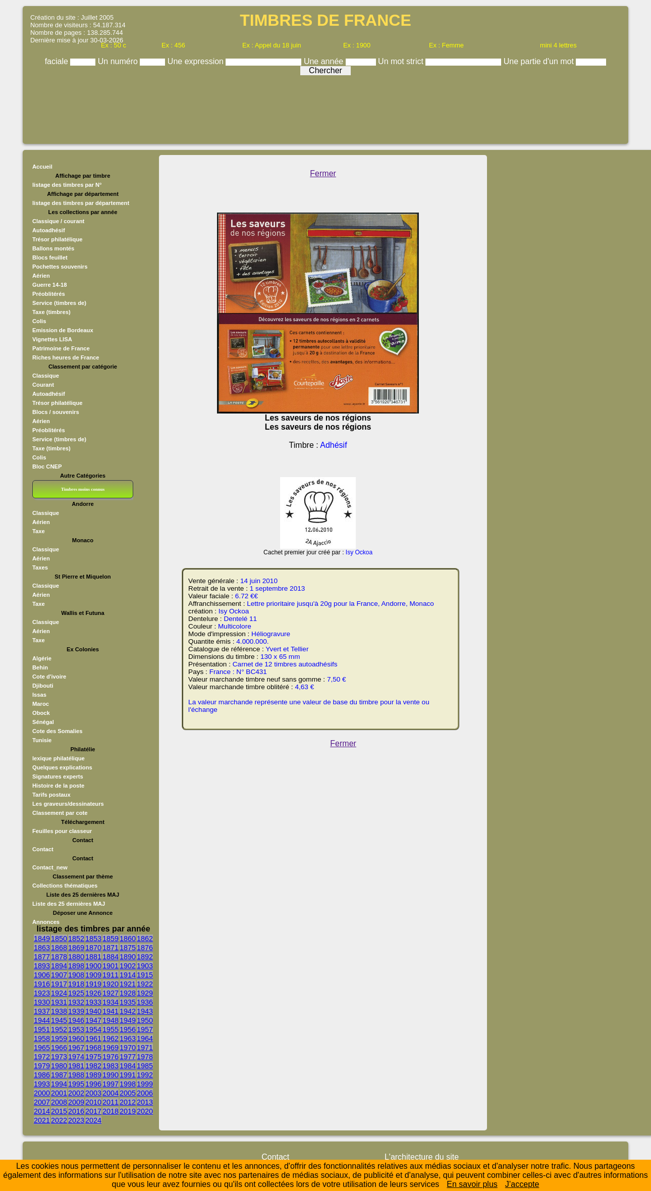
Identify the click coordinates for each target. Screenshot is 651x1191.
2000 (42, 1093)
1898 (76, 966)
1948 (110, 1020)
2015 (59, 1111)
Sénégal (43, 722)
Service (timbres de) (59, 303)
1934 (110, 1002)
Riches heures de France (65, 357)
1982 (93, 1066)
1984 (128, 1066)
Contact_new (50, 867)
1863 (42, 948)
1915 (145, 975)
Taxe (38, 531)
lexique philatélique (58, 758)
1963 (128, 1038)
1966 (59, 1048)
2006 (145, 1093)
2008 (59, 1102)
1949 (128, 1020)
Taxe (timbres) (51, 312)
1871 (110, 948)
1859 (110, 939)
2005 (128, 1093)
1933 (93, 1002)
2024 (93, 1120)
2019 (128, 1111)
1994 (59, 1084)
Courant (43, 385)
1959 (59, 1038)
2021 (42, 1120)
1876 (145, 948)
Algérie (41, 658)
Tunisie (41, 740)
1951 (42, 1029)
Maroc (40, 704)
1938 (59, 1011)
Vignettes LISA (52, 339)
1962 (110, 1038)
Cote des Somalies (57, 731)
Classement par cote (59, 813)
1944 (42, 1020)
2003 (93, 1093)
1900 (93, 966)
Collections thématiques (64, 886)
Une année (325, 61)
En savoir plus (472, 1184)
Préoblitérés (48, 294)
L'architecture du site (422, 1157)
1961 (93, 1038)
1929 (145, 993)
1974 (76, 1057)
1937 (42, 1011)
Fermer (323, 173)
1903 (145, 966)
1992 (145, 1075)
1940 (93, 1011)
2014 (42, 1111)
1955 (110, 1029)
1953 (76, 1029)
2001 (59, 1093)
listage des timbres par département (80, 203)
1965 (42, 1048)
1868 (59, 948)
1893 (42, 966)
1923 (42, 993)
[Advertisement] (325, 107)
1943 (145, 1011)
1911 (110, 975)
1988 (76, 1075)
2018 (110, 1111)
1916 (42, 984)
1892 (145, 957)
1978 (145, 1057)
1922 (145, 984)
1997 (110, 1084)
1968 (93, 1048)
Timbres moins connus (82, 489)
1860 (128, 939)
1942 (128, 1011)
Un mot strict (401, 61)
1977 (128, 1057)
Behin (40, 667)
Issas (39, 695)
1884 (110, 957)
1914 (128, 975)
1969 (110, 1048)
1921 (128, 984)
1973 (59, 1057)
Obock (41, 713)
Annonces (46, 922)
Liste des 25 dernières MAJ (68, 904)
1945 (59, 1020)
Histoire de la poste (58, 786)
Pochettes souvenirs (59, 267)
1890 (128, 957)
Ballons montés (53, 248)
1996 (93, 1084)
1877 (42, 957)
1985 (145, 1066)
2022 (59, 1120)
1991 (128, 1075)
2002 (76, 1093)
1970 (128, 1048)
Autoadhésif (48, 230)
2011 (110, 1102)
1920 (110, 984)
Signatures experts (57, 776)
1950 (145, 1020)
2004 (110, 1093)
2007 (42, 1102)
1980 (59, 1066)
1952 (59, 1029)
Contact (42, 849)
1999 (145, 1084)
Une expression (197, 61)
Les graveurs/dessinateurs (68, 804)
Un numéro (119, 61)
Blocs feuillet (50, 257)
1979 (42, 1066)
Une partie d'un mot (540, 61)
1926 (93, 993)
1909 (93, 975)
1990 (110, 1075)
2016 (76, 1111)
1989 (93, 1075)
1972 (42, 1057)
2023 (76, 1120)
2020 (145, 1111)
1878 (59, 957)
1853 (93, 939)
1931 (59, 1002)
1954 (93, 1029)
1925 (76, 993)
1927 (110, 993)
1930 (42, 1002)
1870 (93, 948)
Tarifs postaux (51, 795)
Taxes (40, 567)
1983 (110, 1066)
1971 (145, 1048)
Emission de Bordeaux (62, 330)
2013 (145, 1102)
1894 (59, 966)
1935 (128, 1002)
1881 (93, 957)
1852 (76, 939)
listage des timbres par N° (67, 185)
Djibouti (42, 686)
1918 (76, 984)
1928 (128, 993)
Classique (45, 376)
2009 (76, 1102)
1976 (110, 1057)
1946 (76, 1020)
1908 (76, 975)
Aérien (41, 276)
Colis (39, 321)
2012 (128, 1102)
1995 (76, 1084)
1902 (128, 966)
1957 (145, 1029)
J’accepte (522, 1184)
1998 (128, 1084)
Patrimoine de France (61, 348)
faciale (58, 61)
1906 (42, 975)
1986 (42, 1075)
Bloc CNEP (47, 466)
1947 (93, 1020)
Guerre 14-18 (49, 285)
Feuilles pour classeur (62, 831)
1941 (110, 1011)
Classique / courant (58, 221)
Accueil (42, 167)
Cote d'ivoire (49, 677)
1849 (42, 939)
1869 (76, 948)
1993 (42, 1084)
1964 (145, 1038)
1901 (110, 966)
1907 (59, 975)
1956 (128, 1029)
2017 (93, 1111)
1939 (76, 1011)
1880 (76, 957)
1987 (59, 1075)
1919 (93, 984)
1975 (93, 1057)
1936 (145, 1002)
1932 (76, 1002)
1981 (76, 1066)
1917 (59, 984)
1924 (59, 993)
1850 (59, 939)
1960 (76, 1038)
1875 (128, 948)
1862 (145, 939)
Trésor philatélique (57, 239)
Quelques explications (62, 767)
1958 (42, 1038)
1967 (76, 1048)
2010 (93, 1102)
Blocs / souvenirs (55, 412)
